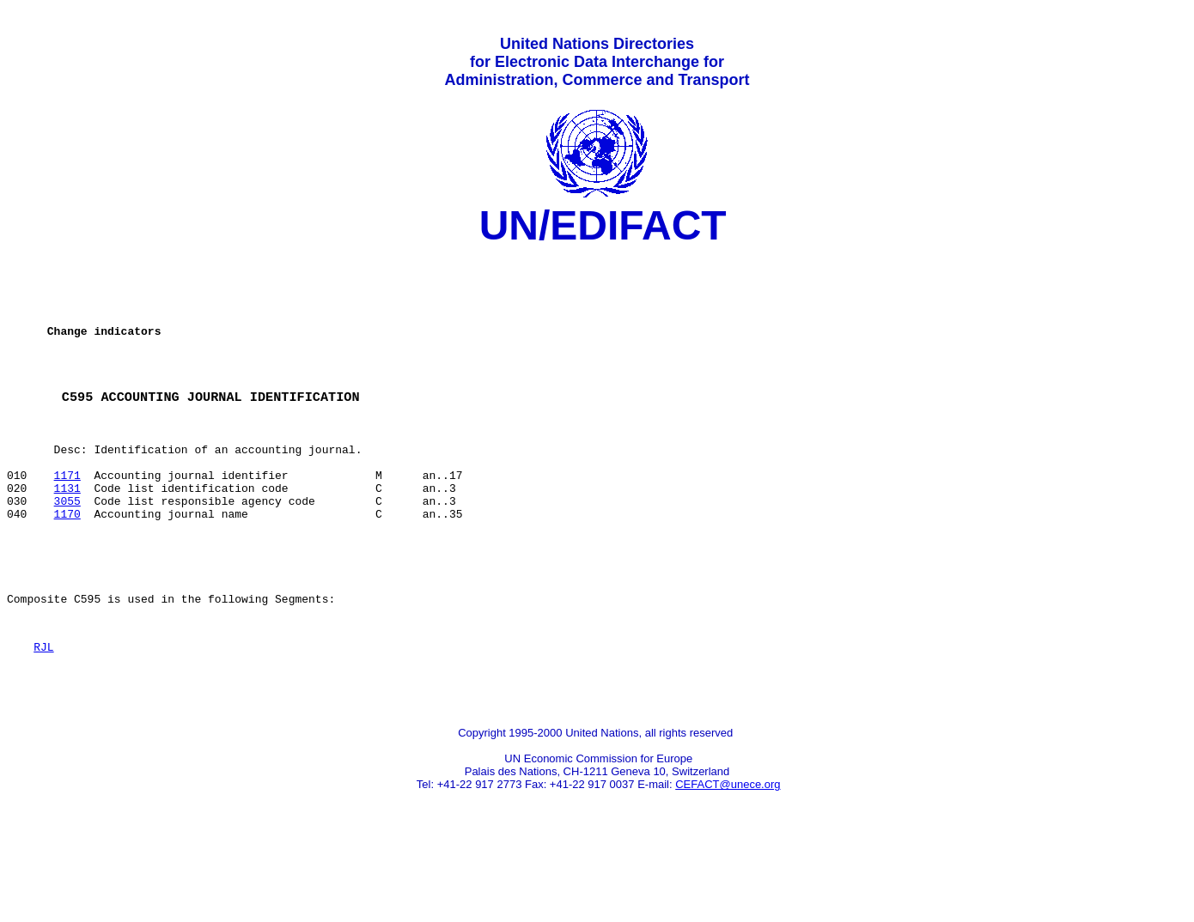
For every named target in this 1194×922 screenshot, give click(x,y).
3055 (67, 548)
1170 (67, 564)
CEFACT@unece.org (727, 858)
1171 (67, 517)
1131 (67, 533)
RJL (43, 712)
